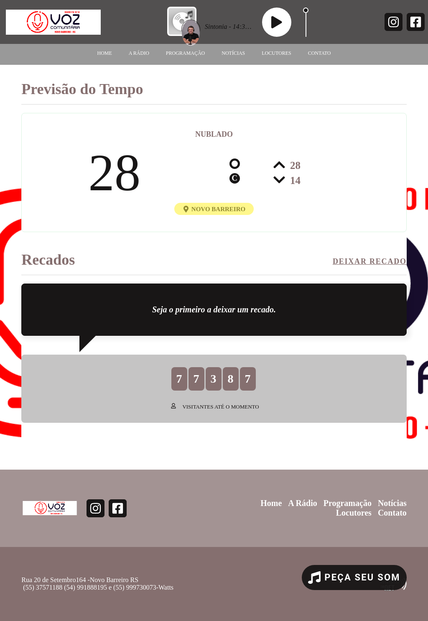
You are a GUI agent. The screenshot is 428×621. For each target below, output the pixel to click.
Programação (185, 53)
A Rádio (139, 53)
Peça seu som (354, 577)
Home (104, 53)
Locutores (276, 53)
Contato (319, 53)
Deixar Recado (370, 261)
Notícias (233, 53)
